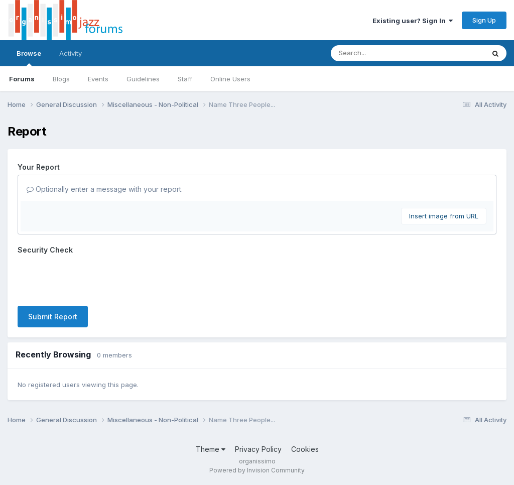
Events (98, 79)
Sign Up (484, 20)
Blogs (61, 79)
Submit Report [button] (52, 316)
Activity (70, 53)
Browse (29, 57)
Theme (210, 449)
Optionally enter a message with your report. (105, 189)
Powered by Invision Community (257, 470)
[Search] (380, 53)
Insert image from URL (443, 216)
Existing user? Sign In (412, 21)
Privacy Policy (258, 449)
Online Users (230, 79)
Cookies (305, 449)
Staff (185, 79)
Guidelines (143, 79)
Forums (22, 79)
